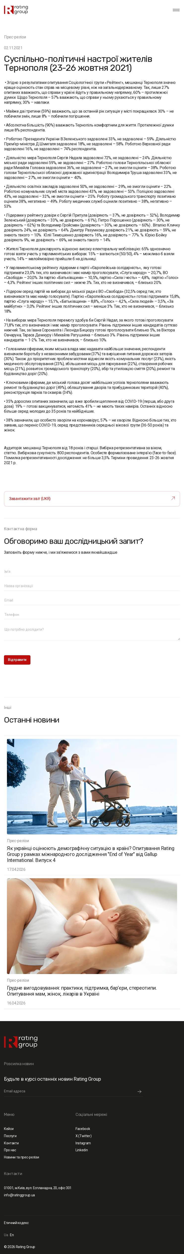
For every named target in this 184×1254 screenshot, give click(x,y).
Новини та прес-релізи (21, 1157)
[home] (16, 9)
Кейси (8, 1129)
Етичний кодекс (16, 1223)
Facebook (83, 1129)
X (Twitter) (83, 1136)
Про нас (10, 1150)
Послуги (10, 1136)
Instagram (83, 1143)
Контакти (11, 1143)
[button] (175, 10)
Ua (6, 1235)
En (12, 1235)
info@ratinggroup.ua (19, 1195)
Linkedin (82, 1150)
